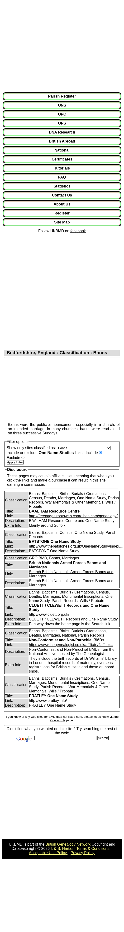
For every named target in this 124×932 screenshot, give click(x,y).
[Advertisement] (44, 46)
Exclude (13, 458)
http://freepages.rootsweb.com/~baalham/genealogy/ (73, 516)
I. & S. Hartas (62, 849)
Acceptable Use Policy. (48, 853)
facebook (78, 231)
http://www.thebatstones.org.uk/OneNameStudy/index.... (76, 546)
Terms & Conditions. (93, 849)
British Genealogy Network (68, 844)
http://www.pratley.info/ (48, 701)
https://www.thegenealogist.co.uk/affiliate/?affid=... (71, 645)
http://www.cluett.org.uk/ (49, 614)
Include (92, 453)
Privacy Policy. (83, 853)
